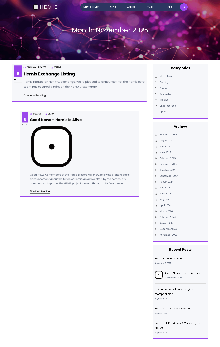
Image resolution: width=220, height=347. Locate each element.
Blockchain (166, 76)
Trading (33, 67)
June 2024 (165, 193)
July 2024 (165, 187)
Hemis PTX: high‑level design (172, 308)
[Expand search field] (184, 7)
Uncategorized (168, 105)
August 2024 (166, 181)
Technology (166, 94)
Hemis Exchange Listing (50, 74)
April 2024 (165, 205)
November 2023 (168, 234)
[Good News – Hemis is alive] (159, 275)
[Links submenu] (173, 6)
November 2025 (168, 134)
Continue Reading (36, 94)
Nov (20, 79)
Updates (42, 67)
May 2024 (165, 199)
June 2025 (165, 152)
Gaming (164, 82)
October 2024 (167, 170)
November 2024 (168, 164)
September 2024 (169, 175)
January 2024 (167, 223)
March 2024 (166, 211)
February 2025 (168, 158)
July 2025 (165, 146)
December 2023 (168, 228)
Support (164, 88)
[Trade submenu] (154, 6)
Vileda (58, 67)
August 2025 (166, 140)
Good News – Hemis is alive (62, 128)
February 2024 (168, 217)
